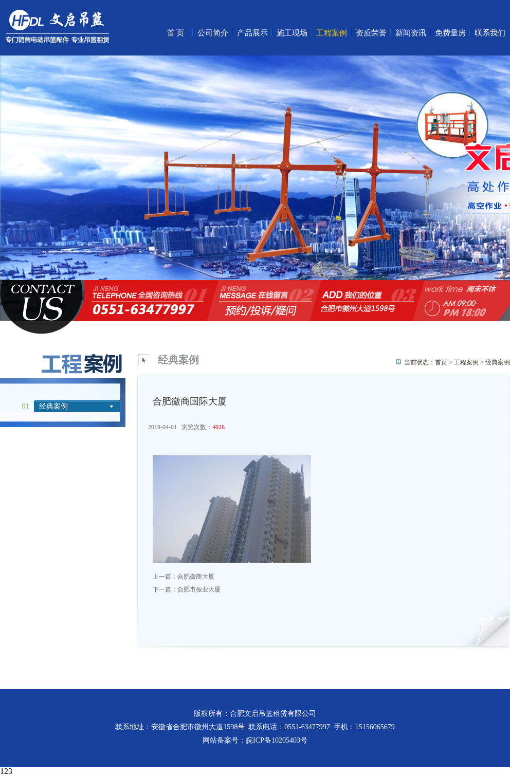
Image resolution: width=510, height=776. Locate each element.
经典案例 (53, 406)
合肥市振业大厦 (199, 589)
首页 (176, 33)
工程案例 (331, 33)
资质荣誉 (371, 33)
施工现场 (292, 33)
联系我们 (490, 33)
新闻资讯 (410, 33)
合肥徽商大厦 (195, 576)
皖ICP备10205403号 (276, 740)
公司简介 (212, 33)
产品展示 (252, 33)
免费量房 (450, 33)
